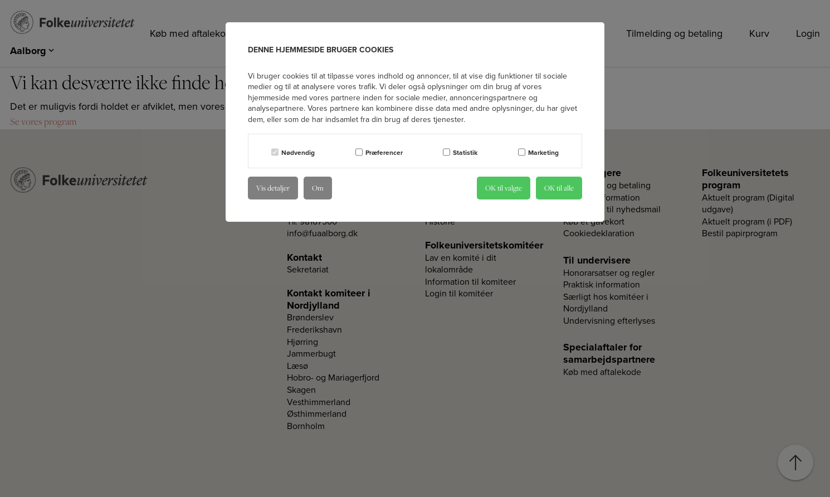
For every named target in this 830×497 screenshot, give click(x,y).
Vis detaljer (273, 188)
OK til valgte (503, 188)
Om (318, 188)
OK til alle (559, 188)
